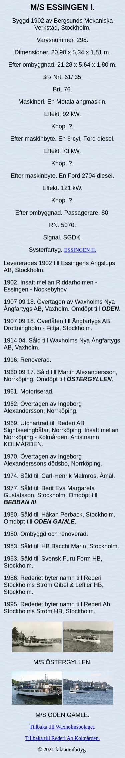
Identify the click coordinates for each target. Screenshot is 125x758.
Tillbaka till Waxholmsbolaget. (62, 727)
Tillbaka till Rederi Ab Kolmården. (62, 738)
